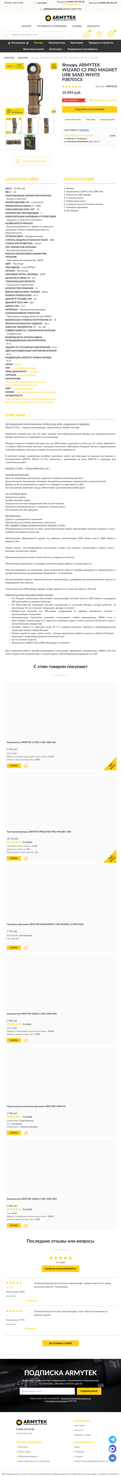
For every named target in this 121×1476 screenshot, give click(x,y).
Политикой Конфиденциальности (76, 1394)
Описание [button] (90, 120)
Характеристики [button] (73, 120)
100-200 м (34, 372)
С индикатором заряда (41, 399)
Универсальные (29, 385)
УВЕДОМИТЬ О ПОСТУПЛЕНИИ (89, 109)
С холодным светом (23, 388)
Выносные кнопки (33, 49)
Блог (77, 1443)
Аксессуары (55, 49)
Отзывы (77, 26)
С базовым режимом (26, 392)
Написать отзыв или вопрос (60, 1264)
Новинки (79, 1447)
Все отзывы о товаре (60, 1339)
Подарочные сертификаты (83, 49)
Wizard (18, 364)
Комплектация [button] (107, 120)
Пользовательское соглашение (34, 1457)
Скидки (79, 1452)
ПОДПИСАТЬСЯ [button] (89, 1387)
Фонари (38, 43)
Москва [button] (84, 130)
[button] (71, 4)
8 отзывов (27, 842)
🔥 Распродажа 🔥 (18, 43)
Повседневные (26, 382)
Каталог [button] (27, 26)
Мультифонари (19, 368)
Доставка (80, 1421)
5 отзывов (27, 1113)
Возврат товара (83, 1431)
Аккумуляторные (27, 375)
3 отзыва (27, 1020)
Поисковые (40, 382)
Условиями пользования (56, 1397)
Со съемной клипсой (43, 402)
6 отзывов (27, 1205)
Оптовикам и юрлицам (52, 26)
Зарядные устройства (101, 43)
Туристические (12, 385)
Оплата (79, 1426)
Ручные (32, 368)
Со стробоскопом (48, 392)
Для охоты (12, 382)
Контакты (93, 26)
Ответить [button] (31, 1296)
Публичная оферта (27, 1452)
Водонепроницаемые (18, 399)
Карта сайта (24, 1447)
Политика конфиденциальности (91, 1457)
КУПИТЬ (14, 765)
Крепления (77, 43)
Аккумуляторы (57, 43)
